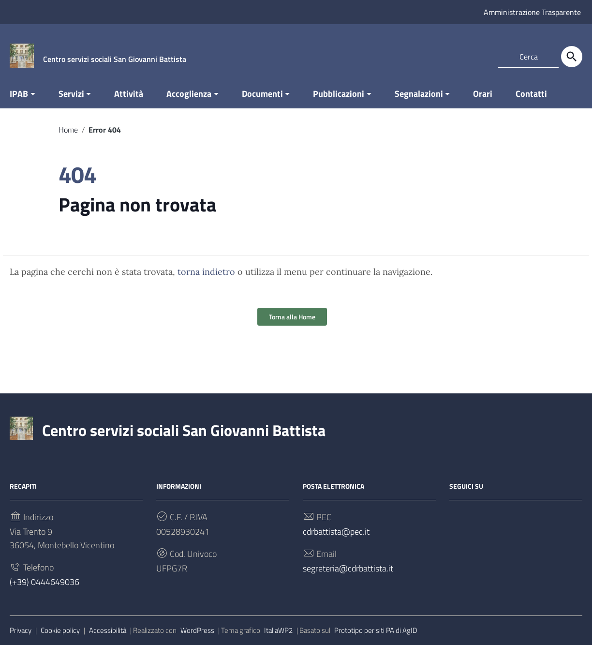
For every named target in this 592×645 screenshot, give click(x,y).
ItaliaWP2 (278, 630)
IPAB (19, 93)
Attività (128, 93)
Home (68, 129)
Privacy (20, 630)
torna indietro (206, 271)
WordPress (197, 630)
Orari (482, 93)
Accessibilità (107, 630)
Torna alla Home (292, 317)
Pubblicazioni (338, 93)
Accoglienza (188, 93)
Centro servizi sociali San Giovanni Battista (184, 430)
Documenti (262, 93)
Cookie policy (60, 630)
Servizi (71, 93)
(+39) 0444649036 (44, 581)
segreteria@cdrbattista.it (348, 568)
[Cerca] (571, 56)
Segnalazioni (419, 93)
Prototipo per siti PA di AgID (375, 630)
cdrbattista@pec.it (336, 531)
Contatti (531, 93)
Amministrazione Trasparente (532, 12)
